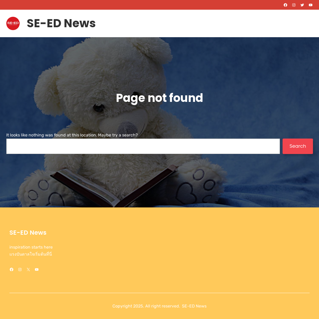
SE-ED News (61, 23)
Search (297, 146)
